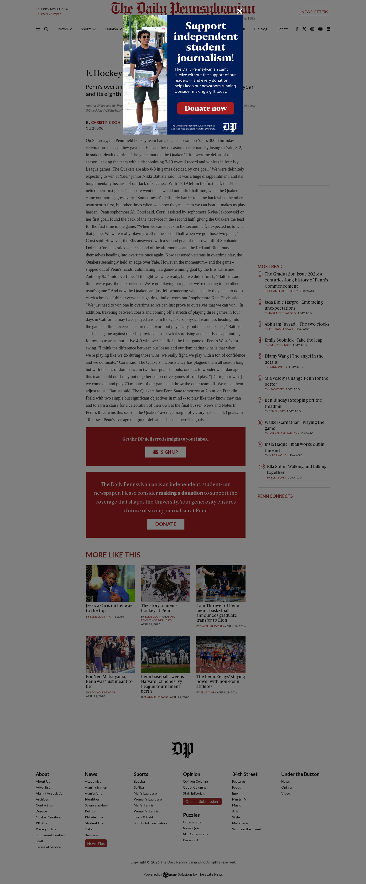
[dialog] (183, 442)
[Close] (240, 11)
